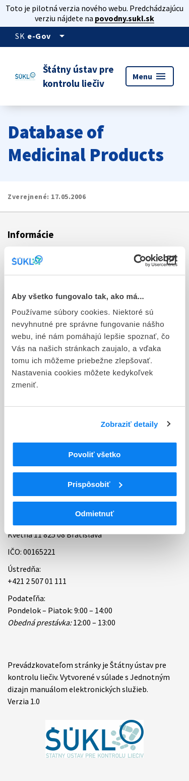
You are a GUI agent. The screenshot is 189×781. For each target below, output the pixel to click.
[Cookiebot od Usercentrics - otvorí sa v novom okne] (134, 260)
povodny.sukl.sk (124, 18)
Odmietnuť (94, 513)
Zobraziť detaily (129, 424)
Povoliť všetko (95, 454)
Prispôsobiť (95, 484)
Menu (150, 76)
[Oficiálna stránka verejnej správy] (47, 36)
